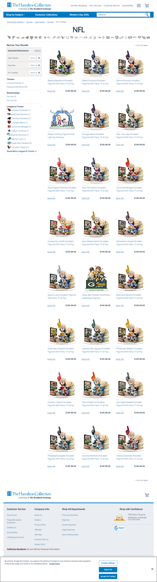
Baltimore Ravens (20, 114)
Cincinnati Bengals (20, 126)
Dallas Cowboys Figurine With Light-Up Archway (60, 135)
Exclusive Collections (46, 14)
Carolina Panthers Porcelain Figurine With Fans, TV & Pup (95, 457)
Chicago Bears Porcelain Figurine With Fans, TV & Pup (95, 135)
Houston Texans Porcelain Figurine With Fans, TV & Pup (60, 404)
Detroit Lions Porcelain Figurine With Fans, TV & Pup (61, 296)
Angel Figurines (68, 529)
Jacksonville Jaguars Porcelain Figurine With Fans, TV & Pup (96, 350)
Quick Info (51, 91)
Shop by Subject (14, 14)
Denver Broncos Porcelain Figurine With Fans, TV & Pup (129, 82)
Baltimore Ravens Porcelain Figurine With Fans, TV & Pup (129, 296)
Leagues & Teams (15, 106)
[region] (78, 569)
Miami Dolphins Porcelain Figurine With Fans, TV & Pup (95, 404)
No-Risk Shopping (79, 5)
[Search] (123, 14)
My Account (12, 515)
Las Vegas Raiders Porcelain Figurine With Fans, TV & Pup (129, 404)
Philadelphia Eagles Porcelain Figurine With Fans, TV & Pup (60, 457)
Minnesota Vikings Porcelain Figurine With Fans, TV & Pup (129, 243)
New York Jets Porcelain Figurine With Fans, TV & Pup (129, 135)
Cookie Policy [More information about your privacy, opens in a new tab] (54, 563)
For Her (10, 96)
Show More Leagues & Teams (20, 151)
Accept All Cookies (108, 576)
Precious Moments (15, 86)
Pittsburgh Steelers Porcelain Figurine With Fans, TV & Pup (129, 350)
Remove (33, 58)
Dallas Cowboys (19, 130)
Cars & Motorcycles (70, 534)
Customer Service (112, 5)
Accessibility (127, 5)
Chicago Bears (18, 122)
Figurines (66, 520)
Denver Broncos (19, 134)
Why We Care (95, 5)
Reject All (108, 569)
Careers (37, 520)
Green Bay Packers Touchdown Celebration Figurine (96, 296)
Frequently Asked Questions (14, 521)
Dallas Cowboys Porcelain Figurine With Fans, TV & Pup (95, 82)
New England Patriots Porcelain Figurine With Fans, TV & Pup (61, 189)
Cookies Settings (108, 563)
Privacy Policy (40, 524)
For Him (10, 100)
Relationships (13, 93)
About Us (38, 515)
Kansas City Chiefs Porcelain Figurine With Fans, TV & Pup (60, 243)
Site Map (38, 534)
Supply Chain (39, 544)
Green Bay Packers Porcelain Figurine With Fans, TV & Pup (60, 350)
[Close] (152, 569)
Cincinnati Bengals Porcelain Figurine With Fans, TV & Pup (129, 189)
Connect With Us (41, 539)
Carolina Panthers (20, 118)
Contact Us (11, 527)
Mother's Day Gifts (79, 14)
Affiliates (38, 529)
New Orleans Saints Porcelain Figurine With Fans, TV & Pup (95, 243)
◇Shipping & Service (15, 537)
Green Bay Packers (20, 143)
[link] (120, 528)
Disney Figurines (69, 524)
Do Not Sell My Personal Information (33, 549)
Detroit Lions (18, 138)
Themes (10, 79)
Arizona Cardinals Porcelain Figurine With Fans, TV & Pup (129, 457)
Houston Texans (19, 147)
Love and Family (14, 82)
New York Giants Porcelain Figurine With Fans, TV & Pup (95, 189)
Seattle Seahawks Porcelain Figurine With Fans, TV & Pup (60, 82)
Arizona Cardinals (20, 110)
